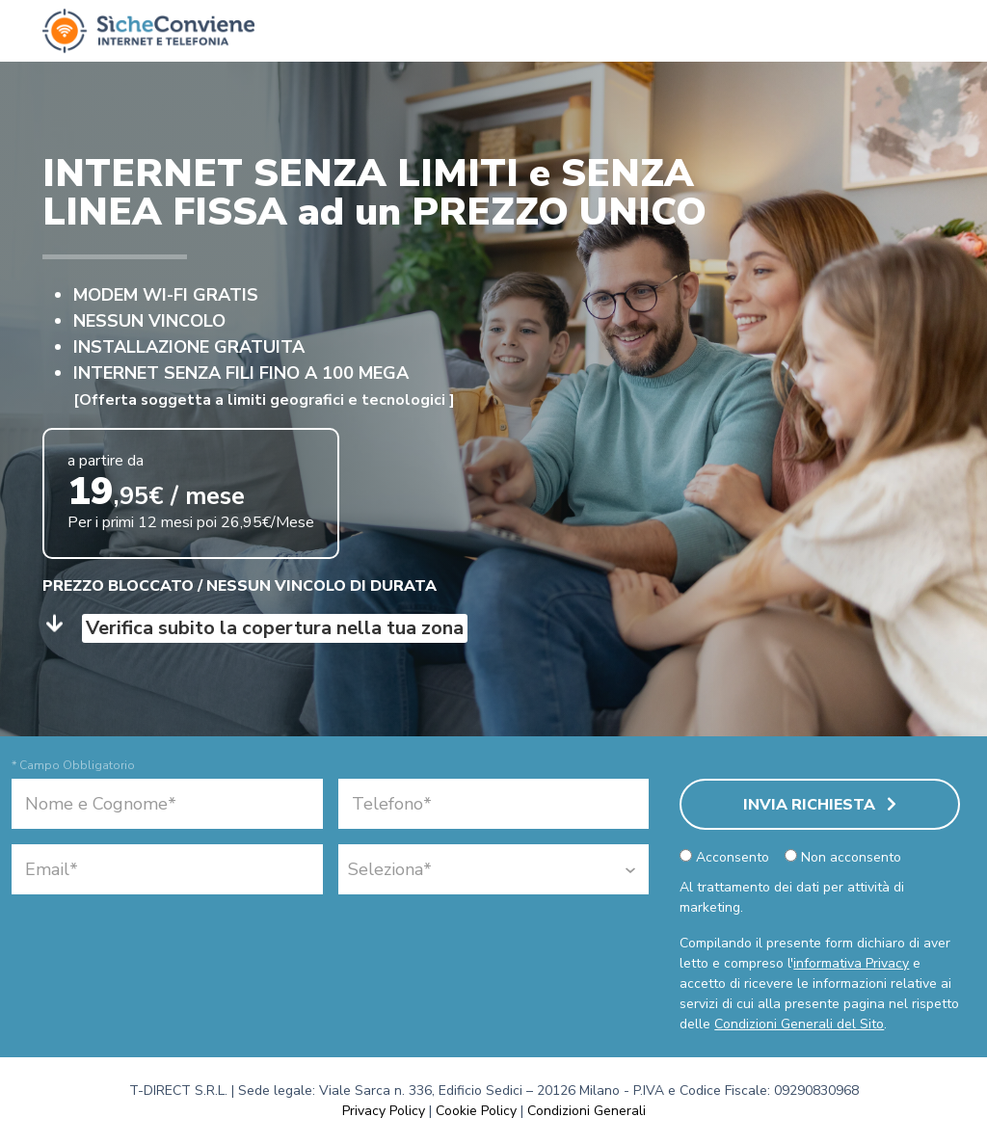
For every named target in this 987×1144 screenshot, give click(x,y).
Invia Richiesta (819, 804)
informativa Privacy (851, 963)
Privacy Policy (383, 1111)
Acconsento (724, 857)
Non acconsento (843, 857)
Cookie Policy (476, 1111)
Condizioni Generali (586, 1111)
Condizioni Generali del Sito (799, 1024)
